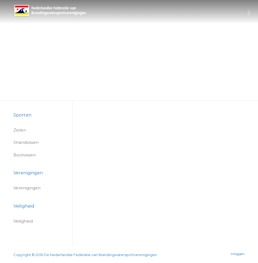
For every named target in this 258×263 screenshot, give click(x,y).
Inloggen (238, 254)
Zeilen (19, 130)
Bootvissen (24, 154)
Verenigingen (27, 187)
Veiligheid (23, 221)
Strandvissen (26, 142)
